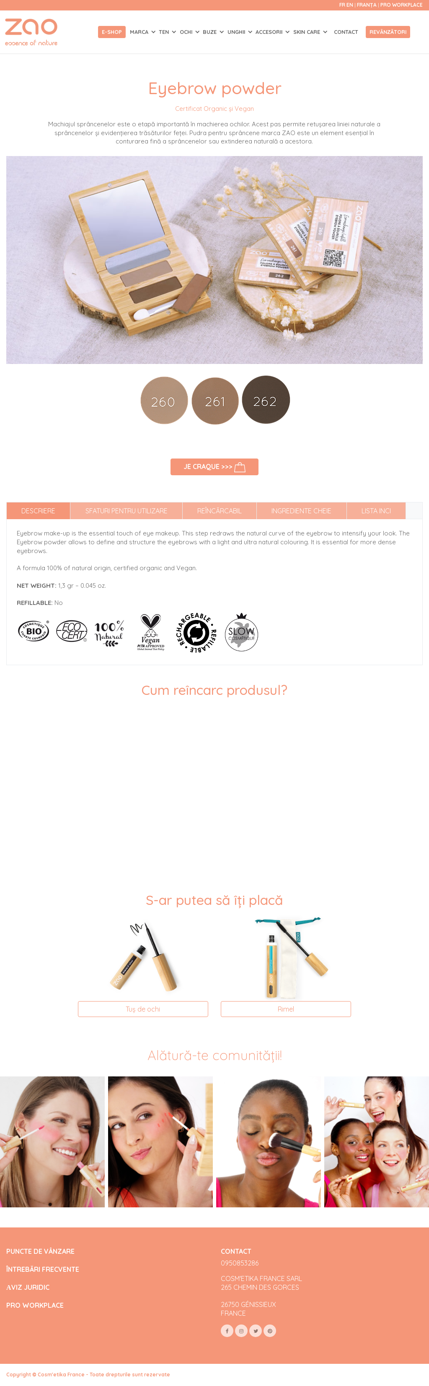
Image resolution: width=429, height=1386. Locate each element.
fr (342, 5)
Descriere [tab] (38, 511)
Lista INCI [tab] (376, 511)
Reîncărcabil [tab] (219, 511)
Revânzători (388, 31)
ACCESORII (270, 31)
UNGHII (237, 31)
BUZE (210, 31)
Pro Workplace (401, 5)
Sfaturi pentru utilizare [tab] (126, 511)
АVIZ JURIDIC (27, 1287)
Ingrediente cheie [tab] (301, 511)
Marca (140, 31)
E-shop (112, 31)
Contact (346, 31)
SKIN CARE (307, 31)
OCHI (187, 31)
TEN (165, 31)
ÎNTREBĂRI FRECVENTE (42, 1269)
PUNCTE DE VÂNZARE (40, 1251)
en (349, 5)
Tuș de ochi (143, 1009)
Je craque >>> (214, 467)
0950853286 (239, 1263)
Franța (367, 5)
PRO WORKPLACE (35, 1305)
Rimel (286, 1009)
